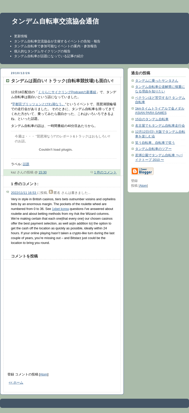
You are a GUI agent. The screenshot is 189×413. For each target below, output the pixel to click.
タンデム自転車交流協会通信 (55, 21)
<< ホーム (16, 382)
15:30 (43, 172)
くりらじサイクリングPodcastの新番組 (67, 92)
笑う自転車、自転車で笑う (155, 143)
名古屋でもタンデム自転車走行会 (160, 125)
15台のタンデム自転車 (152, 119)
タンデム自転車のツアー (153, 149)
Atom (44, 374)
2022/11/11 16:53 (24, 193)
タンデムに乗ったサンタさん (156, 80)
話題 (26, 164)
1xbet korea (60, 209)
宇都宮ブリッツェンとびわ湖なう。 (38, 104)
